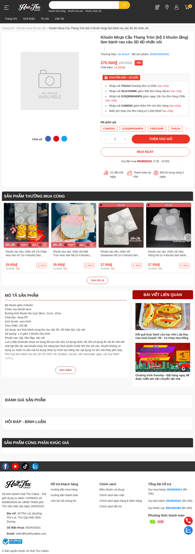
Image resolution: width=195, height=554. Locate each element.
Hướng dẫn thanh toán (64, 495)
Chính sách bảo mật (111, 495)
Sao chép (163, 85)
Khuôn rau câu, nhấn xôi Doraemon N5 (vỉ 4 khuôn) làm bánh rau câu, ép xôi (119, 255)
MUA (42, 265)
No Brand (124, 54)
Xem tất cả (97, 280)
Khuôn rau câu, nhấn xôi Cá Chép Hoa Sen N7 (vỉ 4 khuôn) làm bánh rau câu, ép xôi (26, 255)
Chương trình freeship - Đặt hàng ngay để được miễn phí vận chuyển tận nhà (162, 377)
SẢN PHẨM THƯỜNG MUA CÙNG (34, 196)
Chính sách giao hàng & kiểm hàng (120, 500)
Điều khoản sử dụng (111, 489)
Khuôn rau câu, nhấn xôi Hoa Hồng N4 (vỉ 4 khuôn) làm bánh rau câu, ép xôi (167, 255)
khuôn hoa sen (75, 11)
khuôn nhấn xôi (93, 11)
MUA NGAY (145, 151)
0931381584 (174, 508)
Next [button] (188, 237)
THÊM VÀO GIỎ (160, 139)
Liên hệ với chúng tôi (63, 500)
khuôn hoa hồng (57, 11)
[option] (26, 238)
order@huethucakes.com (31, 533)
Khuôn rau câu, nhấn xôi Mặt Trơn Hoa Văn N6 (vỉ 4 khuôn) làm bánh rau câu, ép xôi (71, 255)
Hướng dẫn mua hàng (64, 489)
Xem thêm (65, 370)
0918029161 (144, 161)
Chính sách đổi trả (110, 506)
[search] (124, 5)
